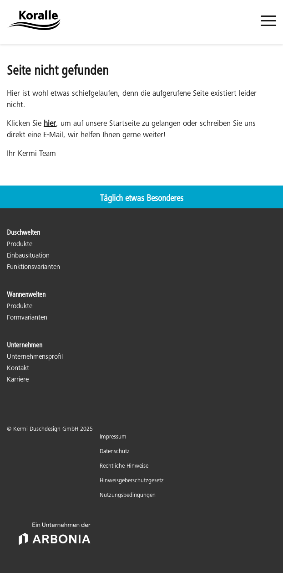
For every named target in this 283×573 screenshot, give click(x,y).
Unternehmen (24, 345)
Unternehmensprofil (35, 357)
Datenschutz (115, 452)
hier (50, 124)
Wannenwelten (26, 295)
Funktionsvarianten (33, 267)
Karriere (18, 380)
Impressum (113, 437)
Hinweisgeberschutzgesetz (132, 481)
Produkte (19, 244)
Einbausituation (28, 256)
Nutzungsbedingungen (128, 496)
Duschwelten (23, 233)
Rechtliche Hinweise (124, 467)
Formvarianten (27, 318)
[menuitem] (268, 26)
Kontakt (18, 368)
